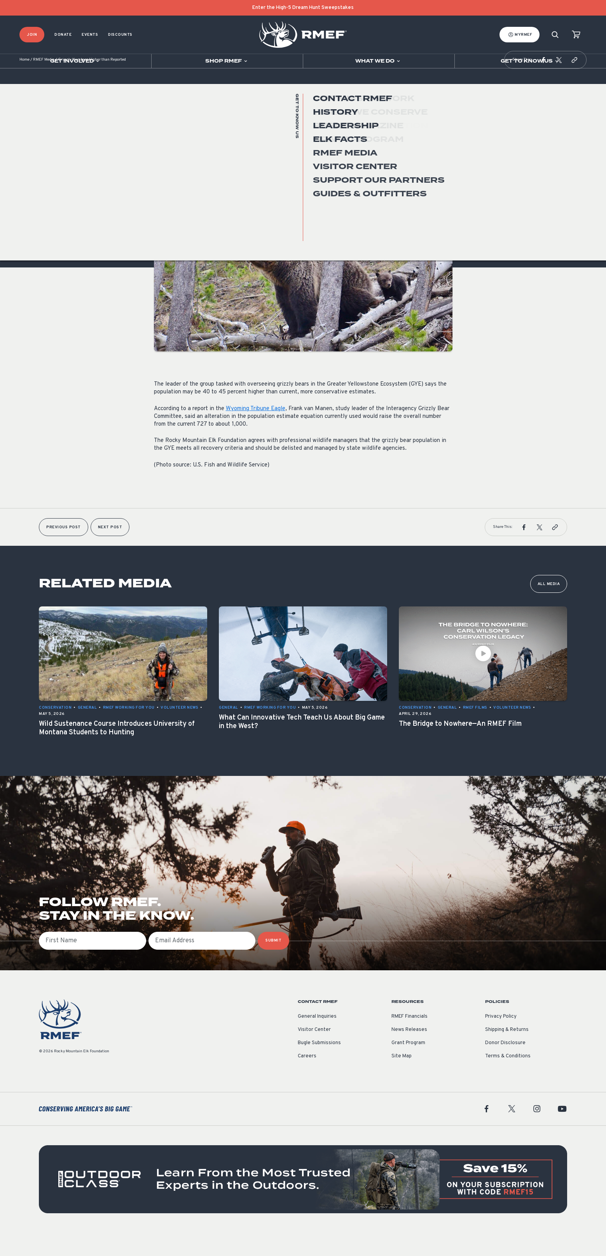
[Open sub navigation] (75, 61)
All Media (549, 607)
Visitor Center (314, 1053)
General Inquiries (317, 1040)
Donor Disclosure (505, 1066)
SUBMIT (273, 963)
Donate (63, 34)
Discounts (120, 34)
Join (32, 34)
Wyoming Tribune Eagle (255, 432)
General (163, 184)
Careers (307, 1079)
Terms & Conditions (508, 1079)
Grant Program (408, 1066)
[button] (543, 83)
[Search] (555, 35)
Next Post (110, 550)
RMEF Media (43, 83)
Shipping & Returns (507, 1053)
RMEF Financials (409, 1040)
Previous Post (63, 550)
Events (90, 34)
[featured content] (303, 1203)
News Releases (409, 1053)
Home (24, 83)
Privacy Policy (501, 1040)
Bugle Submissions (319, 1066)
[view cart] (576, 35)
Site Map (401, 1079)
